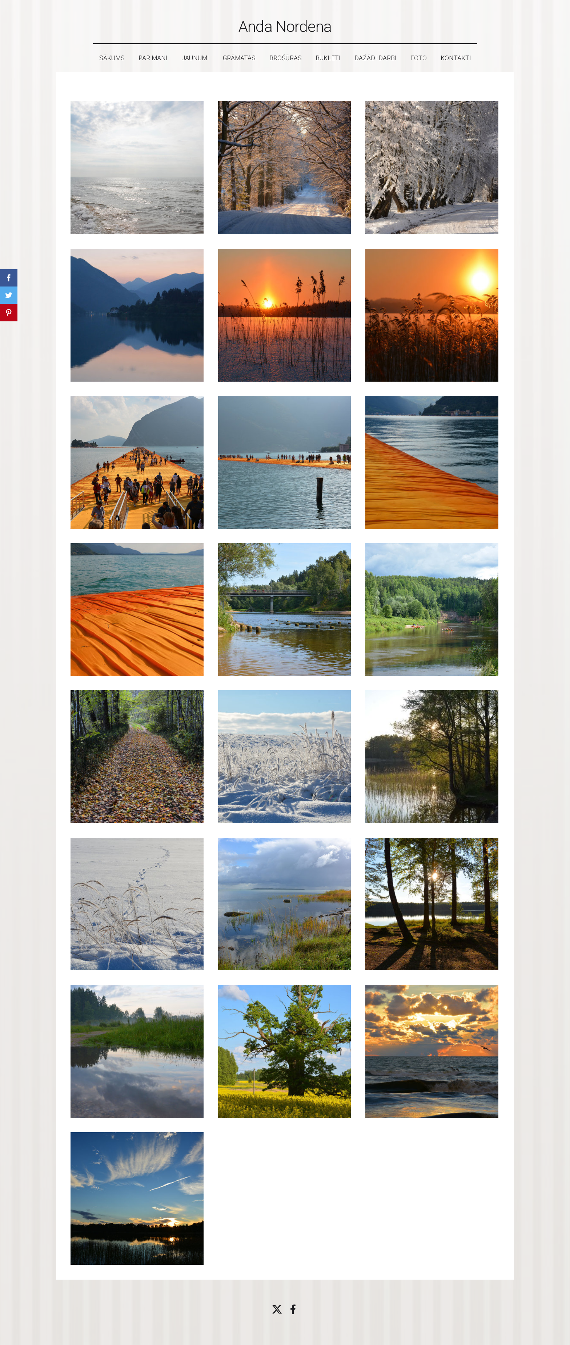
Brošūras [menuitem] (285, 58)
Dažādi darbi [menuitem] (375, 58)
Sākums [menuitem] (112, 58)
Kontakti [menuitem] (456, 58)
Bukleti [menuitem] (328, 58)
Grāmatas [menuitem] (239, 58)
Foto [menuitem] (418, 58)
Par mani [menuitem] (153, 58)
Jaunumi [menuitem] (195, 58)
